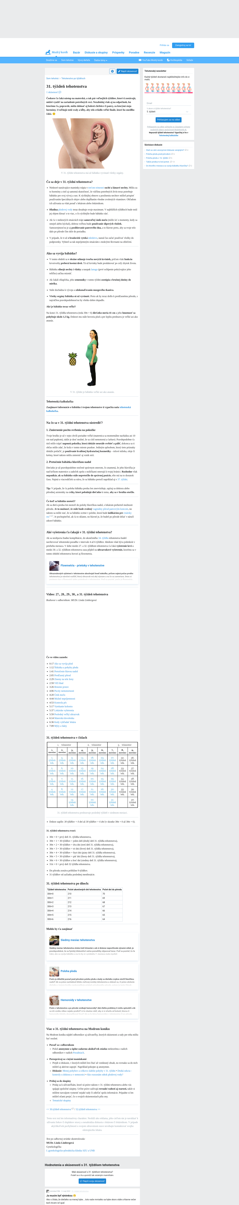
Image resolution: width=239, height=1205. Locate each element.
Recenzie (149, 52)
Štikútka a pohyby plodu (66, 667)
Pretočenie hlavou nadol (66, 671)
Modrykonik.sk (180, 130)
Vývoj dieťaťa (84, 60)
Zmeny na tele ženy (63, 679)
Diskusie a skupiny (96, 52)
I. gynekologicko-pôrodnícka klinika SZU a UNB (70, 1150)
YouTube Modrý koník (151, 60)
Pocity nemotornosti (64, 691)
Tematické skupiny (61, 1100)
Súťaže (189, 60)
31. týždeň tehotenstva (80, 1191)
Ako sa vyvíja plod (63, 663)
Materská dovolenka (64, 718)
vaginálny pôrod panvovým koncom (110, 509)
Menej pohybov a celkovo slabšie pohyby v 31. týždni (89, 1070)
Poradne (134, 52)
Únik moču (59, 695)
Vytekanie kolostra (63, 706)
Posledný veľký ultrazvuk (66, 714)
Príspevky (118, 52)
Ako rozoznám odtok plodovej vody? (105, 1074)
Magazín (165, 52)
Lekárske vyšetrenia (64, 710)
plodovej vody (65, 209)
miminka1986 (55, 1191)
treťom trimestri (96, 187)
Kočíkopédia (174, 60)
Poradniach (78, 1052)
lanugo (94, 269)
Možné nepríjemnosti (64, 698)
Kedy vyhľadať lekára (65, 722)
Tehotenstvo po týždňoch (73, 78)
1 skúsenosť (53, 92)
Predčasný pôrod (62, 675)
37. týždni (122, 479)
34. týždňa (103, 538)
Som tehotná (67, 60)
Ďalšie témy (100, 60)
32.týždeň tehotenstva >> (88, 1109)
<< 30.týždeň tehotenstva (60, 1109)
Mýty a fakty (60, 726)
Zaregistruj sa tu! (183, 45)
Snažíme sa (51, 60)
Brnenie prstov (61, 687)
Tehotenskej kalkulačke (168, 135)
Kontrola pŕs (60, 702)
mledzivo (92, 238)
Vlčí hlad (58, 683)
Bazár (76, 52)
